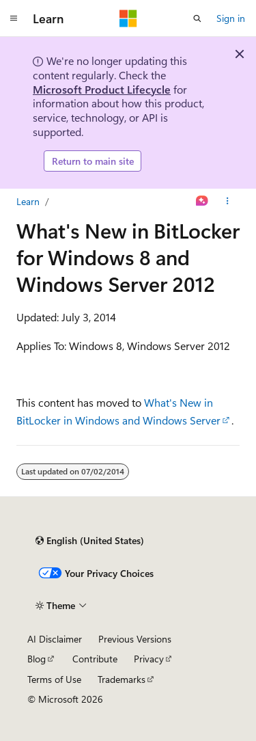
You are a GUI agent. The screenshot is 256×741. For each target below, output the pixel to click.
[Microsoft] (128, 18)
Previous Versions (134, 638)
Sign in (230, 18)
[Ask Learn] (202, 202)
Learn (28, 201)
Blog (36, 658)
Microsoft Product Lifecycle (102, 89)
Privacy (149, 658)
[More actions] (228, 202)
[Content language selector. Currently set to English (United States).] (89, 541)
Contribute (94, 658)
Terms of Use (54, 679)
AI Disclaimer (54, 638)
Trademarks (121, 679)
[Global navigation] (13, 18)
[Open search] (197, 18)
